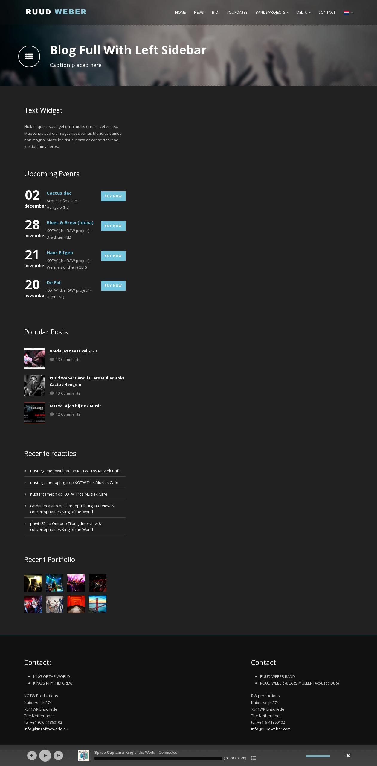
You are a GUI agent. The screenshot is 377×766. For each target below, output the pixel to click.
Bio (215, 12)
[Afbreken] (302, 756)
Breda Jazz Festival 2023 (73, 351)
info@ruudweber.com (271, 729)
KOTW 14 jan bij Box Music (75, 405)
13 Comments (68, 359)
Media (301, 12)
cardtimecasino (44, 505)
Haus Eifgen (60, 252)
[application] (188, 755)
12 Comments (68, 414)
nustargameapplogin (49, 482)
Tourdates (237, 12)
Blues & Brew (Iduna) (70, 222)
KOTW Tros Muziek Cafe (99, 470)
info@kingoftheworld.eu (46, 729)
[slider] (158, 758)
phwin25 (37, 523)
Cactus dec (59, 193)
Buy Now (113, 196)
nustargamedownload (50, 470)
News (199, 12)
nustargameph (43, 494)
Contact (326, 12)
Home (180, 12)
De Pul (53, 282)
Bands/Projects (270, 12)
